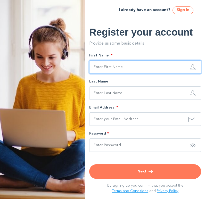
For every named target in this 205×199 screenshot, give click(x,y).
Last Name (98, 81)
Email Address (103, 107)
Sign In (183, 10)
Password (99, 133)
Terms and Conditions (130, 191)
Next (145, 171)
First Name (100, 55)
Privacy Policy (167, 191)
